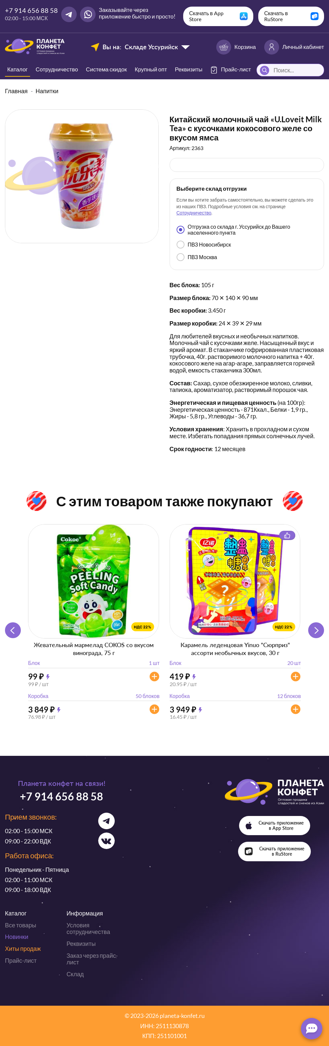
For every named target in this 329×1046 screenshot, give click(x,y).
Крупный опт (151, 69)
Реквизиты (188, 69)
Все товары (20, 925)
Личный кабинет (294, 47)
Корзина (236, 47)
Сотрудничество (57, 69)
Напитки (47, 91)
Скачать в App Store (206, 16)
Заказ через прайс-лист (92, 959)
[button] (316, 630)
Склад (75, 974)
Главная (16, 91)
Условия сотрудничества (88, 928)
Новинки (16, 936)
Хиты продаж (23, 948)
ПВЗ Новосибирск (204, 245)
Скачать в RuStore (276, 16)
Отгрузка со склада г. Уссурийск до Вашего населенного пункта (233, 229)
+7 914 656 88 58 (31, 10)
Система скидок (106, 69)
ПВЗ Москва (197, 257)
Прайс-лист (21, 960)
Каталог (17, 69)
